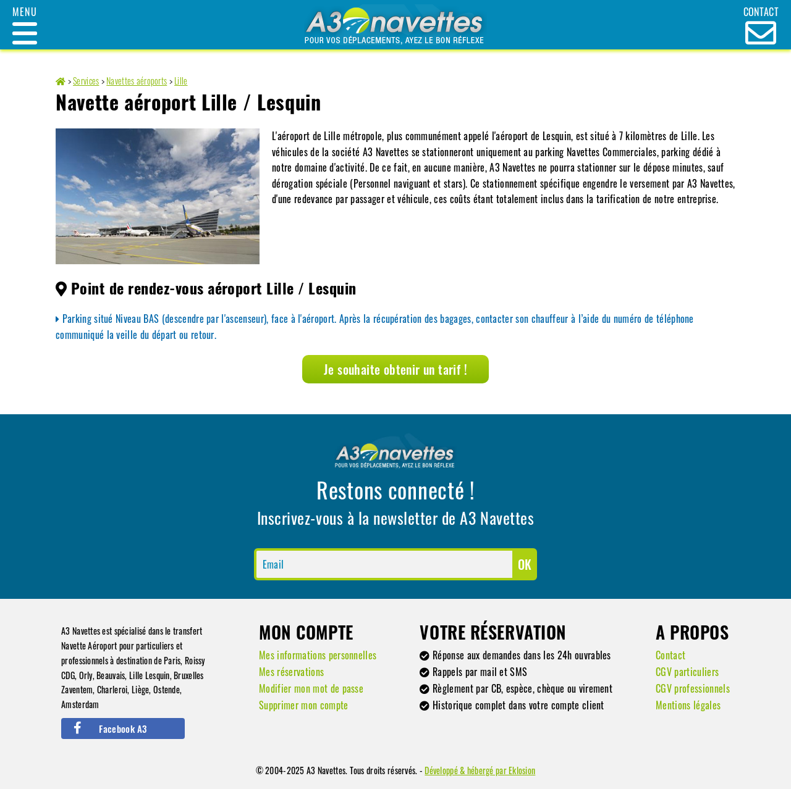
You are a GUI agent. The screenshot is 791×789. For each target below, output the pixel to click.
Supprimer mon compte (303, 705)
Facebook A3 (110, 728)
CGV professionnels (693, 688)
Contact (670, 655)
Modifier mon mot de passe (311, 688)
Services (86, 80)
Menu (24, 11)
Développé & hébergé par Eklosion (480, 770)
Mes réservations (291, 671)
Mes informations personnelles (317, 655)
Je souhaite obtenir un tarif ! (395, 369)
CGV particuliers (687, 671)
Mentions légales (688, 705)
